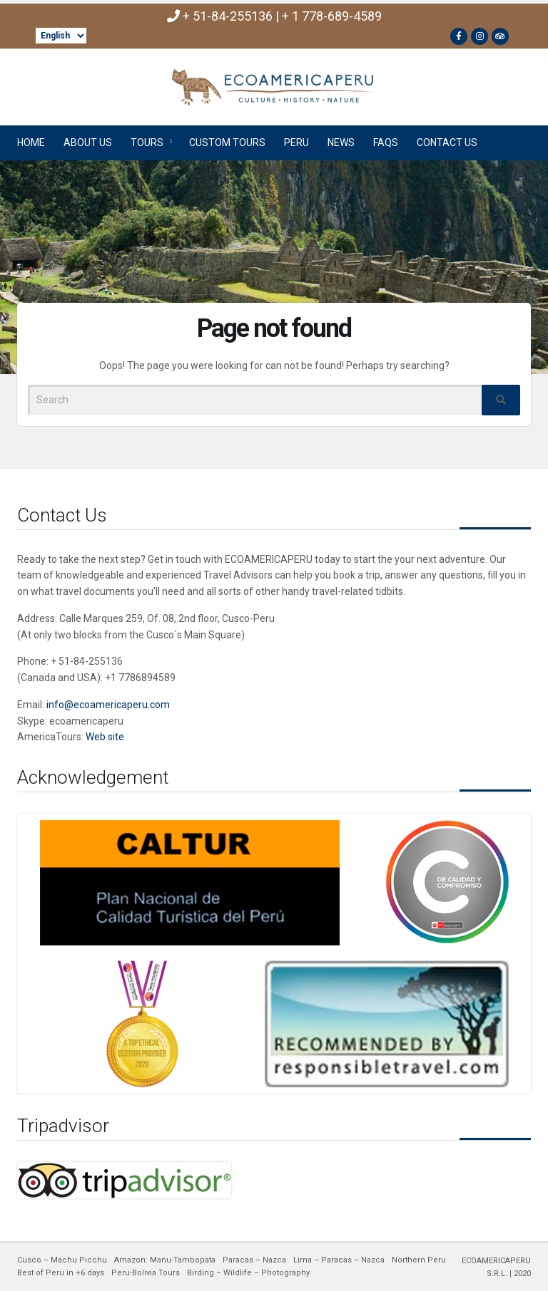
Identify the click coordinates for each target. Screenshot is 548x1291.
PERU (296, 142)
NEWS (341, 142)
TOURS (147, 142)
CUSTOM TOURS (227, 142)
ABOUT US (88, 142)
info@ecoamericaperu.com (108, 704)
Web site (105, 736)
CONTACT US (447, 142)
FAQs (385, 142)
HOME (31, 142)
